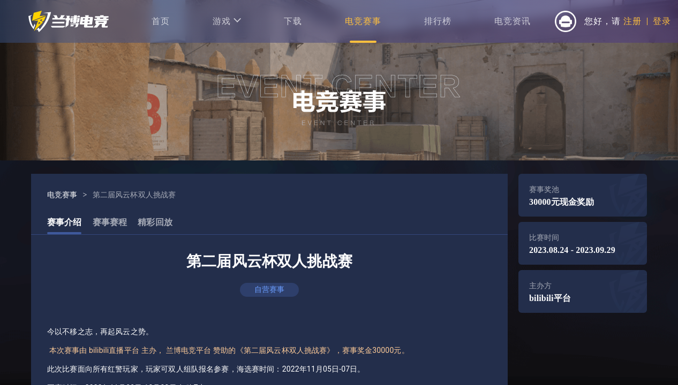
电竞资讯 (512, 21)
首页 (161, 21)
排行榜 (437, 21)
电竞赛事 (363, 21)
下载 (293, 21)
